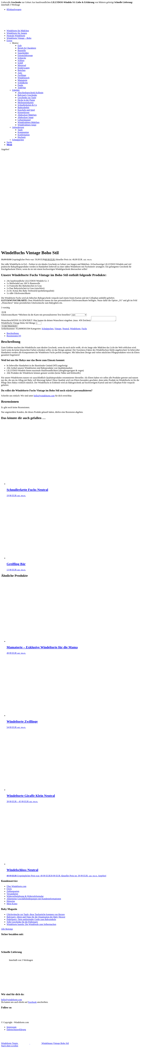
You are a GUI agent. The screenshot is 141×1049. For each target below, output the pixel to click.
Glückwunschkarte (36, 315)
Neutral (65, 329)
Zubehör (16, 90)
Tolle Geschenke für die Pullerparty (22, 922)
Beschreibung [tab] (13, 334)
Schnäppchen (18, 140)
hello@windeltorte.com (44, 396)
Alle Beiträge (7, 930)
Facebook (32, 1003)
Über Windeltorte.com (16, 887)
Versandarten (12, 894)
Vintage (58, 329)
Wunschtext (46, 321)
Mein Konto (12, 904)
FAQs (9, 889)
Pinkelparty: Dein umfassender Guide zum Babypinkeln (31, 920)
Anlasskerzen (18, 127)
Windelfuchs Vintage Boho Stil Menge (18, 324)
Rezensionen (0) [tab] (14, 336)
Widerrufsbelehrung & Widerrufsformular (25, 897)
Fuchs (84, 329)
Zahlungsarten (13, 892)
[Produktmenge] (38, 323)
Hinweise (11, 902)
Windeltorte (75, 329)
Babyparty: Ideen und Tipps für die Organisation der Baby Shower (36, 918)
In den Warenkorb (9, 327)
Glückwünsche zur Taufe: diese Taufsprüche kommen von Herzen (36, 915)
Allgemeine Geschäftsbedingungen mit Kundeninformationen (34, 899)
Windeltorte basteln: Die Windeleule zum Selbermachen (31, 925)
